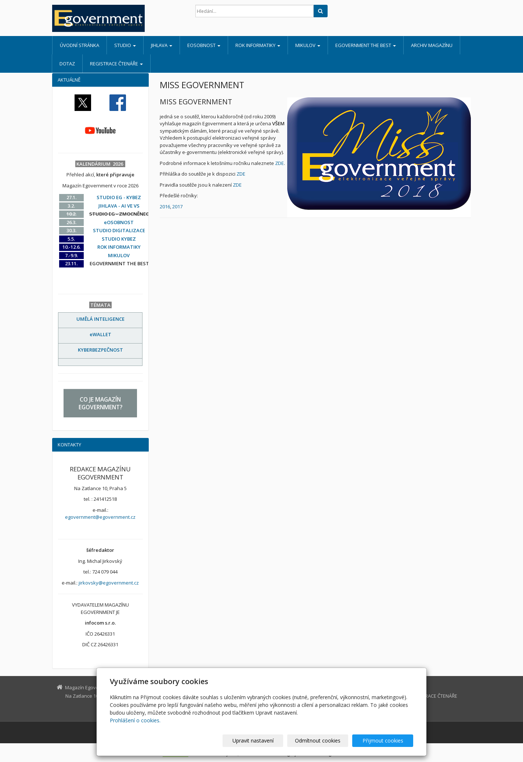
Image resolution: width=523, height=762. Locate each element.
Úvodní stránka (79, 45)
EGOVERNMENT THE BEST (365, 45)
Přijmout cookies (385, 740)
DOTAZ (67, 63)
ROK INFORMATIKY (257, 45)
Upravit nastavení (264, 740)
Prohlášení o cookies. (135, 720)
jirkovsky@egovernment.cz (109, 582)
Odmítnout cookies (325, 740)
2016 (165, 206)
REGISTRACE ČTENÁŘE (116, 63)
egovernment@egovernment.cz (100, 517)
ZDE (279, 163)
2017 (177, 206)
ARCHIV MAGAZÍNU (431, 45)
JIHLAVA (161, 45)
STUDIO (125, 45)
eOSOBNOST (203, 45)
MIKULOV (307, 45)
